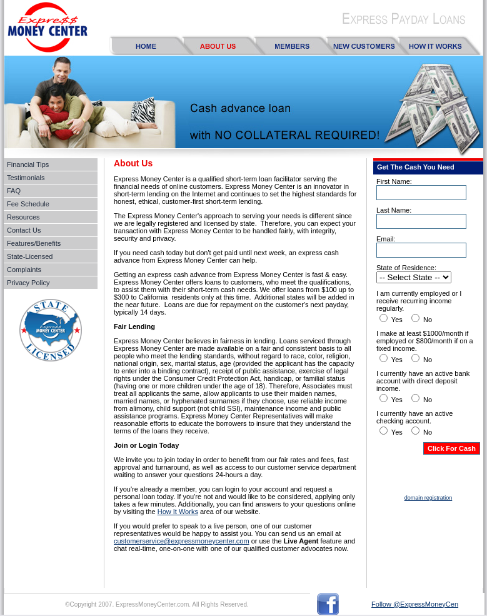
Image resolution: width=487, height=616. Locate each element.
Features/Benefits (34, 243)
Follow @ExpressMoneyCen (414, 604)
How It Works (178, 511)
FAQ (14, 190)
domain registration (428, 498)
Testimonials (26, 177)
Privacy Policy (28, 282)
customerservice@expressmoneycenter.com (181, 541)
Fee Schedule (28, 204)
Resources (23, 217)
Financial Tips (28, 164)
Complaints (24, 269)
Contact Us (24, 230)
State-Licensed (30, 256)
